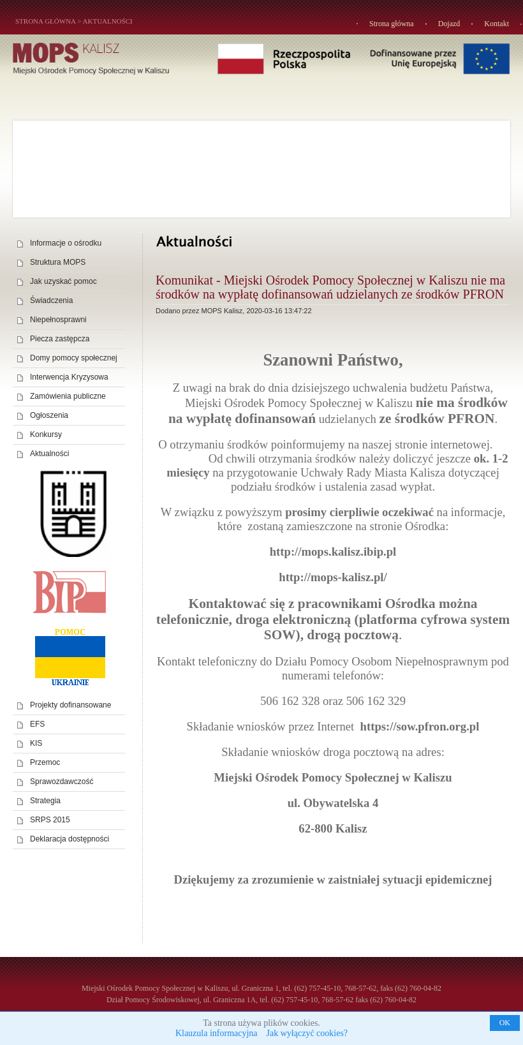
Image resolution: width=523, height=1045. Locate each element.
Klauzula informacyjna (216, 1033)
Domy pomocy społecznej (73, 357)
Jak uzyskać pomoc (63, 281)
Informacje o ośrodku (65, 243)
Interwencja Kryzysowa (69, 377)
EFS (37, 724)
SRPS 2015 (50, 819)
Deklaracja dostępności (69, 838)
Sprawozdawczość (61, 781)
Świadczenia (51, 300)
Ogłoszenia (49, 415)
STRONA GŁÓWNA (45, 21)
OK (504, 1022)
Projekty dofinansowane (70, 704)
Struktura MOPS (57, 262)
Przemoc (45, 762)
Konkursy (46, 434)
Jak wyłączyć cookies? (307, 1033)
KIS (36, 743)
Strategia (45, 800)
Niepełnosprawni (58, 319)
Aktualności (108, 21)
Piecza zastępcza (59, 338)
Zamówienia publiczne (68, 396)
